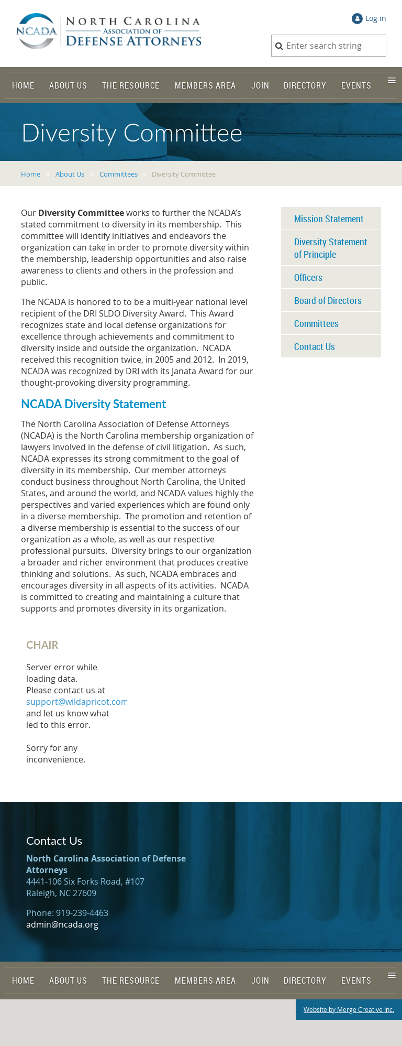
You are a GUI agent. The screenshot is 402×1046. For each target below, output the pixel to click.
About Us (69, 174)
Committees (118, 174)
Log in (375, 18)
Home (30, 174)
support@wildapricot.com (77, 701)
